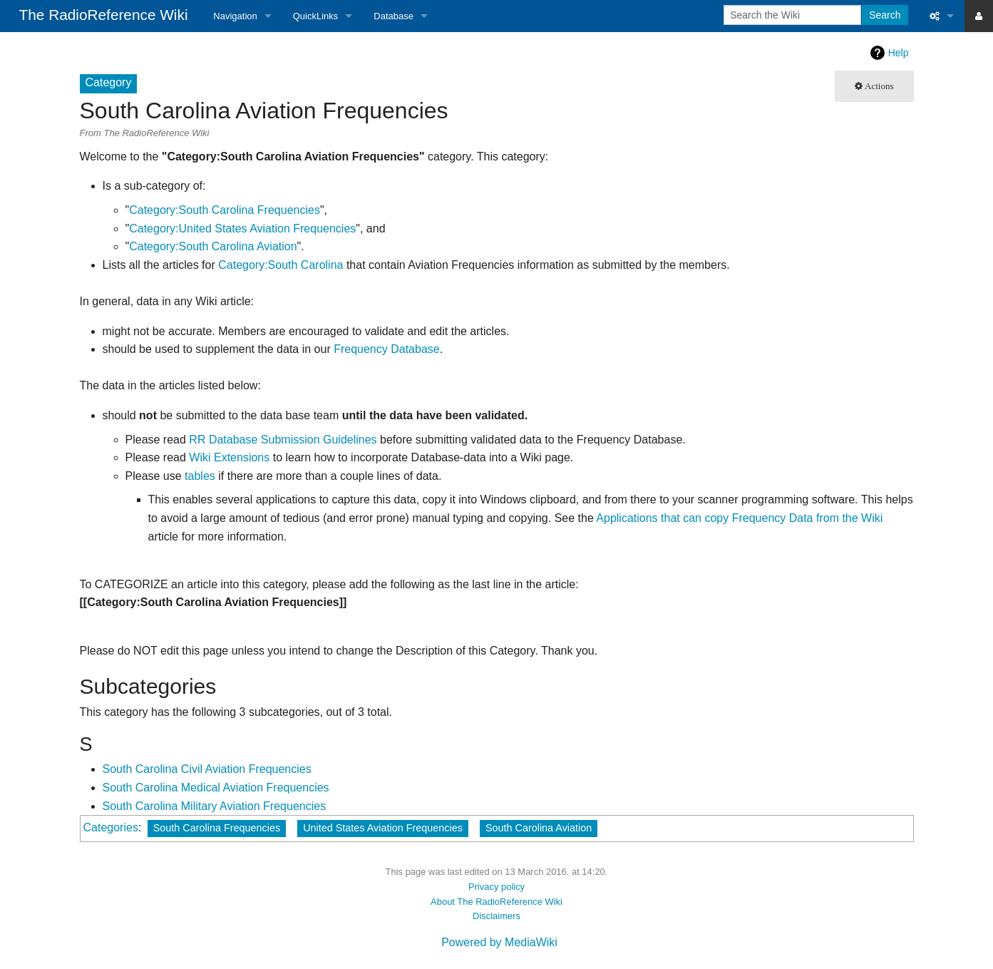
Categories (110, 827)
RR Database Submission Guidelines (282, 440)
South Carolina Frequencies (216, 828)
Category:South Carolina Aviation (213, 246)
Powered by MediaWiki (499, 942)
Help (898, 52)
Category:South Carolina (280, 265)
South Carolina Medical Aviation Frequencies (216, 787)
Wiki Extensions (229, 457)
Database (393, 16)
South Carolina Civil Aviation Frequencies (207, 769)
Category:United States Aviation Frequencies (242, 228)
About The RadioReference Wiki (496, 901)
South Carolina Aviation (538, 828)
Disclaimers (496, 916)
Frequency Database (387, 349)
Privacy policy (496, 886)
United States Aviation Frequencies (383, 828)
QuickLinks (316, 16)
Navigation (235, 16)
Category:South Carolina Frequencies (224, 210)
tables (200, 476)
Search (884, 15)
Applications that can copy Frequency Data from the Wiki (739, 518)
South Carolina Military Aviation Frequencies (214, 806)
